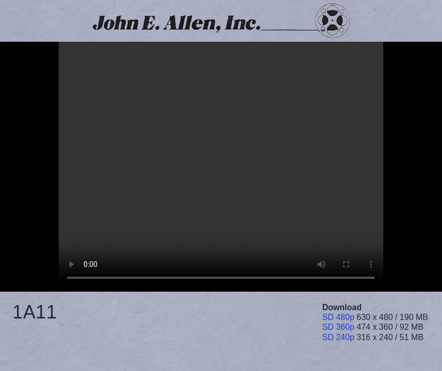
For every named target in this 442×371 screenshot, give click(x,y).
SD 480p (338, 317)
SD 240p (338, 337)
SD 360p (338, 327)
